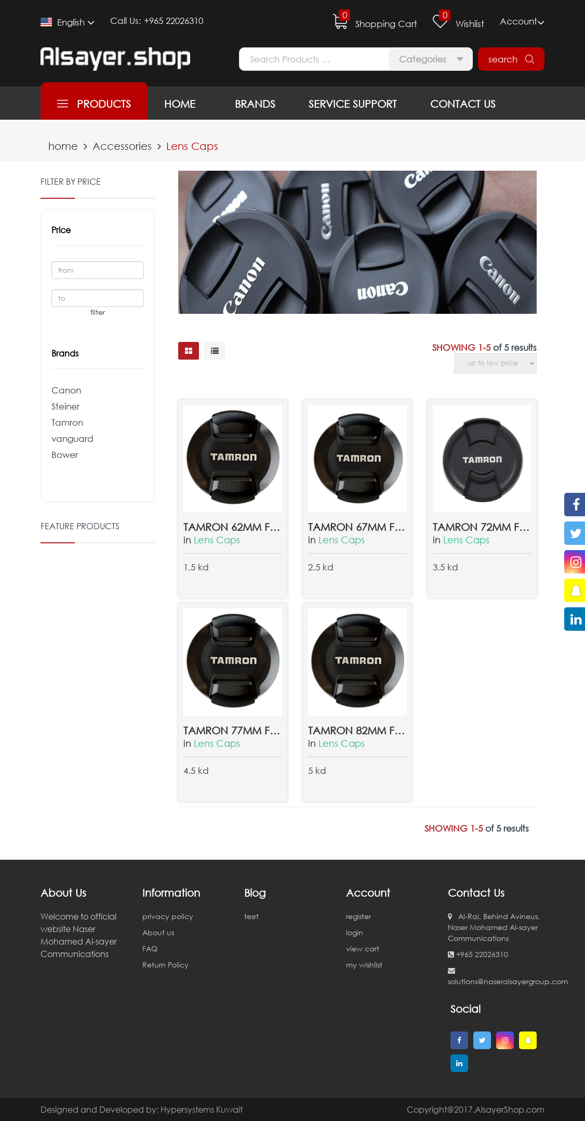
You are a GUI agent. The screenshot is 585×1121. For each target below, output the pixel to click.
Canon (66, 390)
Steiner (65, 406)
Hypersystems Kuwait (202, 1109)
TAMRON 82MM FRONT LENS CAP (357, 730)
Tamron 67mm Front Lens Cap (357, 526)
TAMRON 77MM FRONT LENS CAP (232, 730)
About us (158, 932)
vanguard (72, 438)
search (511, 59)
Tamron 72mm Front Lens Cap (482, 526)
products (94, 103)
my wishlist (364, 964)
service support (353, 103)
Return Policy (165, 964)
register (358, 916)
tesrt (251, 916)
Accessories (122, 145)
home (179, 103)
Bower (64, 454)
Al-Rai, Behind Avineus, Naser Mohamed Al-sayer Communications (494, 927)
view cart (362, 948)
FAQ (149, 948)
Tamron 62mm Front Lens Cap (232, 526)
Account (522, 22)
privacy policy (167, 916)
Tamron (67, 422)
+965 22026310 (173, 20)
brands (252, 103)
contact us (463, 103)
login (354, 932)
